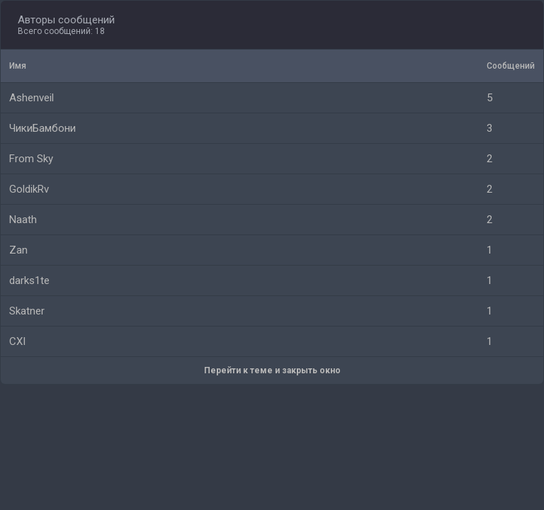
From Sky (31, 158)
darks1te (29, 280)
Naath (23, 219)
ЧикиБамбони (42, 128)
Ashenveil (31, 97)
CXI (17, 341)
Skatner (27, 311)
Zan (18, 250)
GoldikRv (29, 189)
